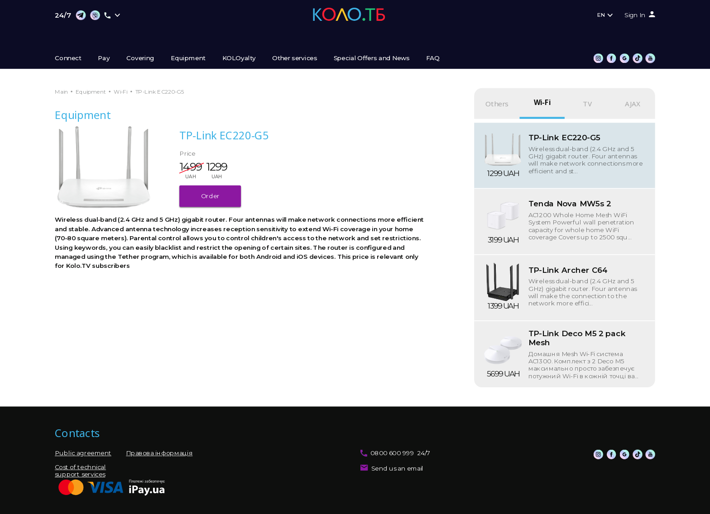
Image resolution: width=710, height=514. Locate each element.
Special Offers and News (372, 58)
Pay (104, 58)
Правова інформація (159, 453)
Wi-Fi (121, 91)
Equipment (188, 58)
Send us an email (397, 468)
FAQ (433, 58)
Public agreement (83, 453)
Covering (140, 58)
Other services (294, 58)
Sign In (635, 15)
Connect (68, 58)
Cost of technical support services (80, 470)
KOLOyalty (239, 58)
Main (61, 91)
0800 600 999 (392, 453)
